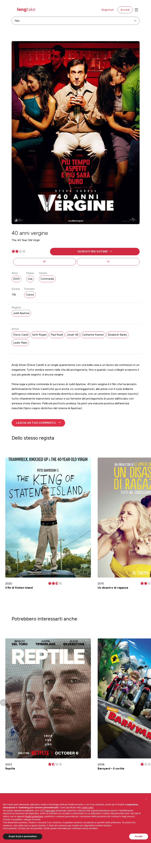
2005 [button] (16, 278)
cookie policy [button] (87, 807)
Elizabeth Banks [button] (117, 334)
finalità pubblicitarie (34, 816)
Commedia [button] (47, 278)
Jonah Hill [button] (72, 334)
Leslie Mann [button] (20, 342)
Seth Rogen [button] (39, 334)
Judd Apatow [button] (21, 313)
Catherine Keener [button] (93, 334)
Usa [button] (30, 278)
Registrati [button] (107, 9)
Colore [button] (30, 294)
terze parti (50, 810)
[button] (95, 251)
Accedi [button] (125, 9)
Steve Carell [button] (20, 334)
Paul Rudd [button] (57, 334)
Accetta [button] (138, 836)
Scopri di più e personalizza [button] (23, 836)
